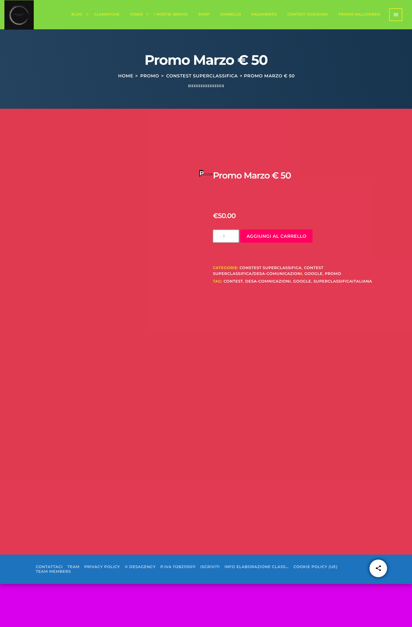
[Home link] (19, 14)
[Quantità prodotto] (226, 279)
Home (126, 100)
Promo (149, 100)
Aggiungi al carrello (276, 279)
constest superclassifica (202, 100)
